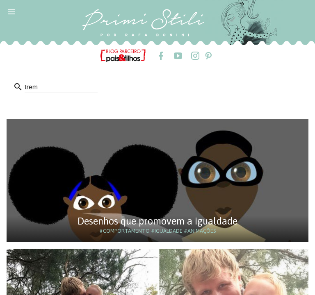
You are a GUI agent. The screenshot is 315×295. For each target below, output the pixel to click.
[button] (11, 11)
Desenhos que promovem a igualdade (157, 221)
